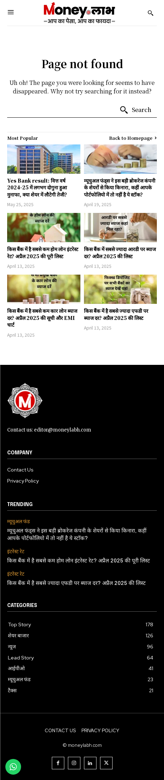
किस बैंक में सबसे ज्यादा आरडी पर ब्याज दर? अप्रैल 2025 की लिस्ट (120, 252)
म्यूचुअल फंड (18, 522)
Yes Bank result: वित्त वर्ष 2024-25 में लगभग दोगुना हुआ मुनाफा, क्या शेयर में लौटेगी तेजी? (37, 187)
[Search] (135, 110)
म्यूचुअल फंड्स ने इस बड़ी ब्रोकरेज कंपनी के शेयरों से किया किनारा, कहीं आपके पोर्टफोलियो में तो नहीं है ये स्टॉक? (119, 187)
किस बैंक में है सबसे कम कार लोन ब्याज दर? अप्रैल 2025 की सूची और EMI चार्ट (42, 317)
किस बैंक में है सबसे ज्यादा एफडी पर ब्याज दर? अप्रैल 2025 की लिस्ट (116, 314)
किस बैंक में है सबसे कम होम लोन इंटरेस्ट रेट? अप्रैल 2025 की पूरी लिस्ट (42, 252)
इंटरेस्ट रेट (15, 552)
